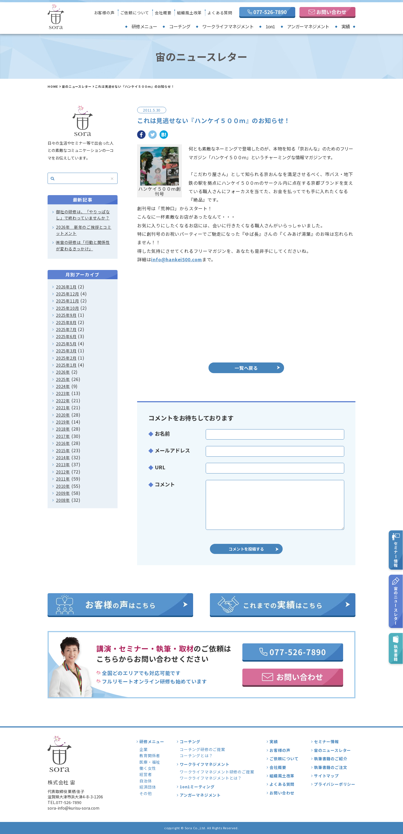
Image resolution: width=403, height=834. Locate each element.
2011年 (63, 479)
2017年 (63, 436)
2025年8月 (66, 322)
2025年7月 (66, 329)
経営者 (145, 774)
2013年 (63, 464)
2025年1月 (66, 365)
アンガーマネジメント (308, 26)
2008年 (63, 500)
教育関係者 (149, 755)
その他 (145, 793)
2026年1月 (66, 287)
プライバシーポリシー (334, 784)
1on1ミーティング (197, 786)
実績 (345, 26)
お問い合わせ (282, 793)
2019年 (63, 422)
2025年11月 (67, 301)
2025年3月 (66, 351)
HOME (53, 86)
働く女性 (147, 768)
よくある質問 (219, 12)
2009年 (63, 493)
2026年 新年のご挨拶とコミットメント (83, 230)
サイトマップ (326, 775)
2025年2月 (66, 358)
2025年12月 (67, 294)
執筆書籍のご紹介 (330, 758)
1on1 (270, 26)
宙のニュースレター (76, 86)
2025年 (63, 379)
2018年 (63, 429)
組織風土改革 (189, 12)
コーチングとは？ (196, 755)
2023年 (63, 393)
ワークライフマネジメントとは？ (211, 778)
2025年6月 (66, 336)
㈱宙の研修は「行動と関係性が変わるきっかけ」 (83, 245)
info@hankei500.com (176, 259)
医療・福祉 (149, 762)
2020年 (63, 415)
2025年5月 (66, 343)
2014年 (63, 457)
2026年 (63, 372)
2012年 (63, 472)
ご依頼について (134, 12)
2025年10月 (67, 308)
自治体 (145, 781)
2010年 (63, 486)
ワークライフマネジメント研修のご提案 (217, 772)
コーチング (179, 26)
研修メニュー (144, 26)
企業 (143, 749)
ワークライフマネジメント (227, 26)
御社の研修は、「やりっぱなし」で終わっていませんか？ (83, 215)
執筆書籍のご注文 (330, 767)
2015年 (63, 450)
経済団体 (147, 787)
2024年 (63, 386)
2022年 (63, 400)
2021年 (63, 407)
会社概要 (163, 12)
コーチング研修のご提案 (202, 749)
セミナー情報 (326, 741)
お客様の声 (104, 12)
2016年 (63, 443)
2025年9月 (66, 315)
